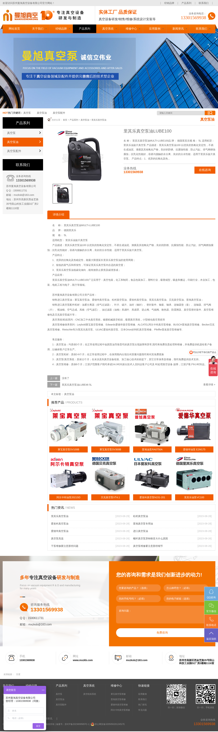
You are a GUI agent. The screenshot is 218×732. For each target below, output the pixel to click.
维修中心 (131, 28)
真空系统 (108, 28)
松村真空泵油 (140, 516)
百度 (18, 675)
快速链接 (144, 686)
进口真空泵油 (140, 531)
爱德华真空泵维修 (119, 705)
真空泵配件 (59, 112)
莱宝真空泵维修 (118, 695)
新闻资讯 (178, 28)
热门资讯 (142, 705)
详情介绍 (59, 214)
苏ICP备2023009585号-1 (76, 725)
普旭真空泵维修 (118, 700)
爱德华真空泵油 (59, 531)
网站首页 (14, 28)
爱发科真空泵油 (59, 524)
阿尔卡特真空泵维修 (120, 710)
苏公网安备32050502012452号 (108, 725)
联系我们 (204, 3)
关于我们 (37, 28)
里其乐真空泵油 (98, 120)
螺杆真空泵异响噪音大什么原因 (150, 539)
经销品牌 (169, 3)
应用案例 (154, 28)
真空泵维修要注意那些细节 (148, 546)
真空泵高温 (57, 539)
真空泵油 (42, 112)
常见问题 (142, 710)
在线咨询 (204, 170)
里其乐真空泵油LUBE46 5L (77, 385)
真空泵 (27, 112)
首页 (65, 120)
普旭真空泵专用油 (143, 524)
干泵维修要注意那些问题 (64, 546)
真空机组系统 (89, 695)
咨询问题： (162, 615)
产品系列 (186, 3)
